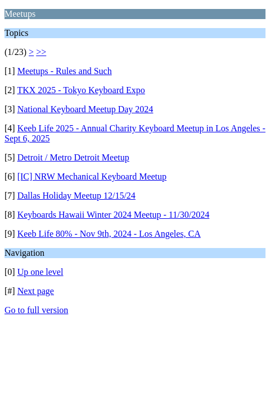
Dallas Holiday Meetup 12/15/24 (76, 195)
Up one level (40, 272)
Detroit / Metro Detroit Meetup (73, 157)
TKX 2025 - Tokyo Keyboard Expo (81, 90)
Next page (35, 291)
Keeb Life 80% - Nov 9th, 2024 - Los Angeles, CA (109, 233)
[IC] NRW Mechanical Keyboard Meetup (91, 176)
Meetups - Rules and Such (64, 71)
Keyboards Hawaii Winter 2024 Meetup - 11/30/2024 (113, 214)
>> (41, 52)
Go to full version (36, 310)
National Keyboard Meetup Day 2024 (85, 109)
